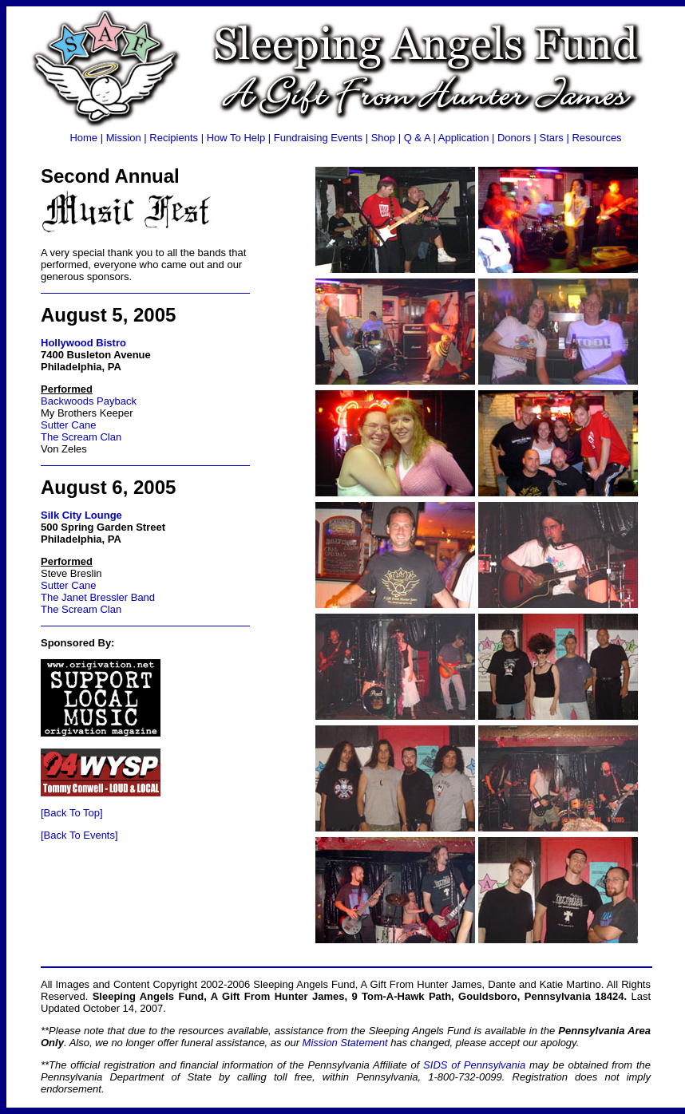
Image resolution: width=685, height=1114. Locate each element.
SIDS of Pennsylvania (474, 1065)
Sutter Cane (68, 425)
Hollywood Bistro (83, 343)
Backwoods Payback (89, 401)
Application (463, 138)
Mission (123, 138)
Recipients (173, 138)
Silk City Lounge (81, 515)
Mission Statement (345, 1043)
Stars (552, 138)
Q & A (417, 138)
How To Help (236, 138)
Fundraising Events (318, 138)
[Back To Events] (79, 835)
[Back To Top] (72, 813)
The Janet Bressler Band (98, 597)
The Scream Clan (81, 437)
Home (83, 138)
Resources (596, 138)
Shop (383, 138)
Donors (514, 138)
